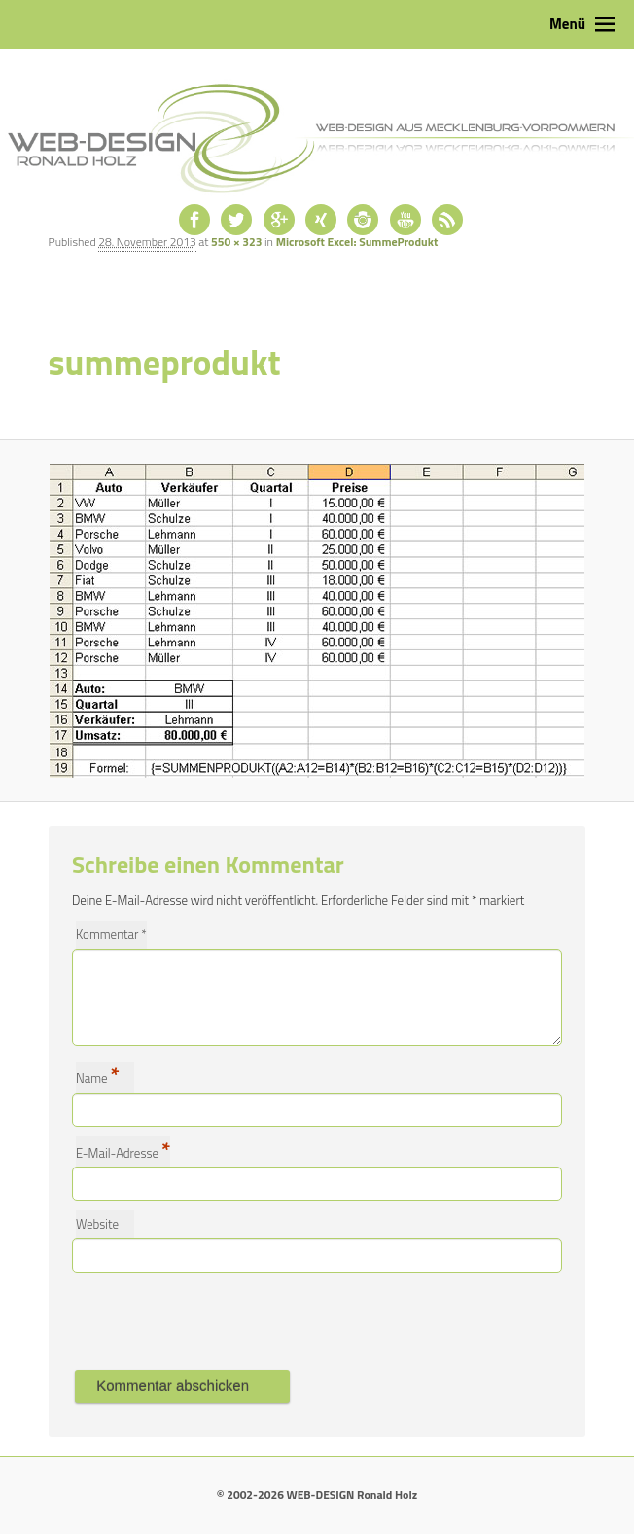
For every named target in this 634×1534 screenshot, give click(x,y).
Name (98, 1077)
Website (97, 1224)
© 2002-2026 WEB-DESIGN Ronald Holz (317, 1494)
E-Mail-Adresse (123, 1151)
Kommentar (111, 934)
